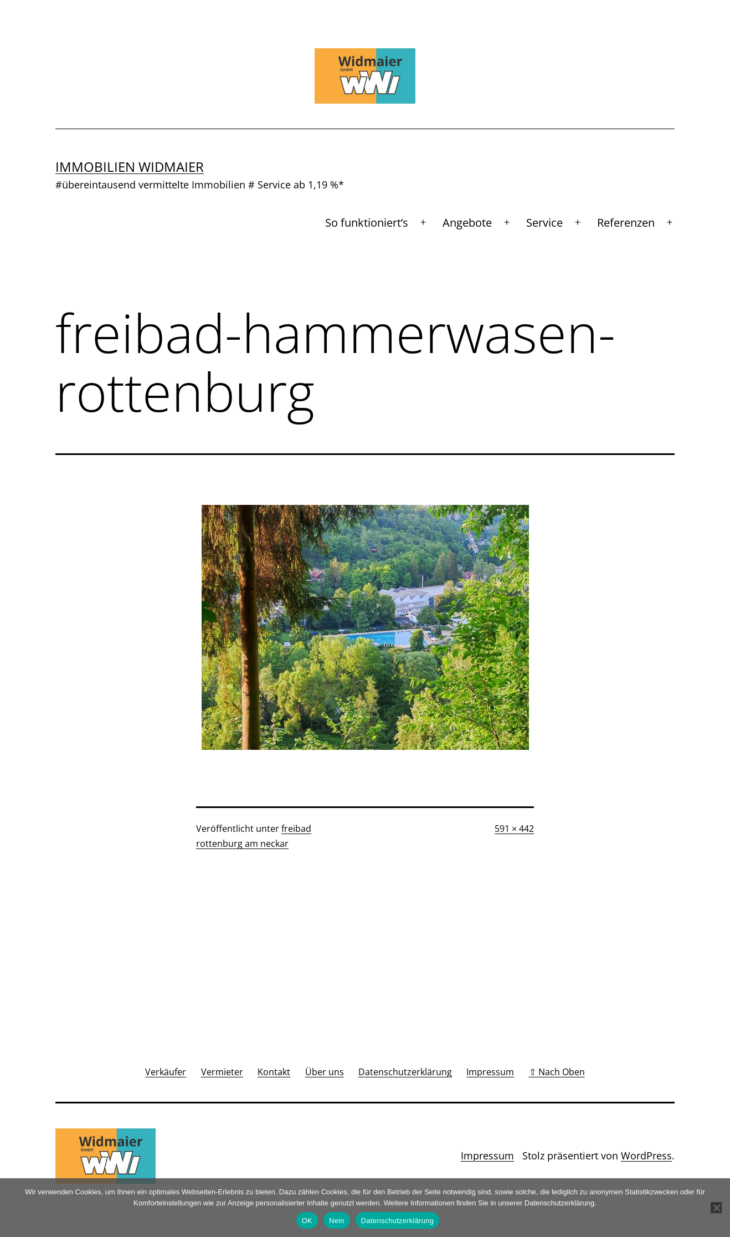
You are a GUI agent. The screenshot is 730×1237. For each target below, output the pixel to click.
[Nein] (716, 1207)
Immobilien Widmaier (129, 166)
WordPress (646, 1155)
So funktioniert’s (366, 222)
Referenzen (626, 222)
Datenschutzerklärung (397, 1220)
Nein (337, 1220)
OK (307, 1220)
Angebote (467, 222)
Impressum (487, 1155)
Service (544, 222)
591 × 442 (514, 828)
